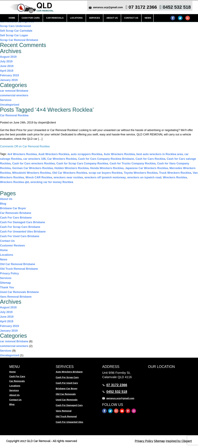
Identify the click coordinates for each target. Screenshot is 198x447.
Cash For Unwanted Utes (69, 422)
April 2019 (6, 70)
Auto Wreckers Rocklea (119, 154)
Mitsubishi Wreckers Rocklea (31, 172)
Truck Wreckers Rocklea (175, 172)
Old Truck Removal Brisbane (19, 268)
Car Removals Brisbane (15, 213)
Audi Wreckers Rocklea (53, 154)
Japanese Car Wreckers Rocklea (146, 168)
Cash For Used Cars (67, 383)
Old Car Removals (66, 394)
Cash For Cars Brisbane (16, 217)
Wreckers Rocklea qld (14, 182)
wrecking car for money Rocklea (51, 182)
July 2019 (6, 61)
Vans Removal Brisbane (16, 296)
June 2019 (6, 66)
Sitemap (5, 282)
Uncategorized (9, 104)
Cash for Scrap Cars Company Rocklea (82, 163)
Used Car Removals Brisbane (19, 292)
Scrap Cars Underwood (15, 26)
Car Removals (55, 18)
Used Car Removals (66, 399)
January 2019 (9, 80)
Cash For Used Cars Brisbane (19, 236)
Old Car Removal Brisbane (17, 264)
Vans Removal (63, 410)
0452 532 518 (176, 7)
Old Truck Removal (66, 416)
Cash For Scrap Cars (67, 377)
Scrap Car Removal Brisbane (19, 40)
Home (12, 18)
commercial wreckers (14, 95)
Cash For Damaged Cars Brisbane (22, 222)
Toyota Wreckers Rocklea (140, 172)
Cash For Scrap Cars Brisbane (20, 226)
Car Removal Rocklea (14, 115)
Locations (76, 18)
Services (93, 18)
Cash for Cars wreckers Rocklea (33, 163)
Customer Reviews (12, 245)
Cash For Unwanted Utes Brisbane (23, 231)
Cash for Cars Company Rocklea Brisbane (106, 158)
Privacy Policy (9, 273)
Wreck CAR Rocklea (39, 177)
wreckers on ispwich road (144, 177)
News (146, 18)
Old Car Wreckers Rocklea (69, 172)
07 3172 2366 (142, 7)
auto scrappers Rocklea (86, 154)
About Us (111, 18)
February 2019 (9, 75)
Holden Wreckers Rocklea (71, 168)
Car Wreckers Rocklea (62, 158)
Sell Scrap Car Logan (14, 35)
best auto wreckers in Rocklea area (159, 154)
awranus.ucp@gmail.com (107, 7)
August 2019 (8, 56)
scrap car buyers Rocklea (105, 172)
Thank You (7, 287)
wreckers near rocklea (68, 177)
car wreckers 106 (34, 158)
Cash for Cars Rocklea (150, 158)
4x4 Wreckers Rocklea (22, 154)
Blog (3, 203)
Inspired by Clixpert (179, 441)
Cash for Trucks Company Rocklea (132, 163)
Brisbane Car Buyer (13, 208)
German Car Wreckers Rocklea (32, 168)
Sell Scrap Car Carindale (16, 30)
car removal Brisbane (14, 90)
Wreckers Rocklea (175, 177)
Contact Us (130, 18)
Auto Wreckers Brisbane (69, 371)
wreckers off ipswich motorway (105, 177)
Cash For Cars (31, 18)
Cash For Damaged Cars (69, 405)
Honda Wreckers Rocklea (107, 168)
